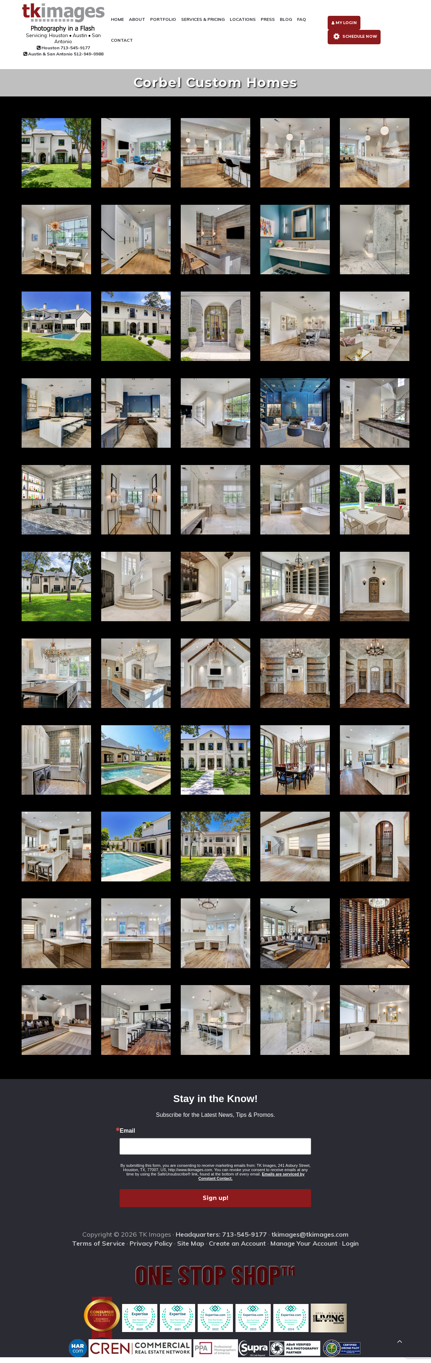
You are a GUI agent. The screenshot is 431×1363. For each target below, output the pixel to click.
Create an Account (237, 1249)
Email (127, 1136)
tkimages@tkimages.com (310, 1240)
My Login (343, 25)
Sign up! (215, 1203)
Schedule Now (353, 41)
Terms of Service (98, 1249)
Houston (56, 48)
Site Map (190, 1249)
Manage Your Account (303, 1249)
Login (350, 1249)
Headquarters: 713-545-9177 (221, 1240)
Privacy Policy (151, 1249)
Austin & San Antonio (56, 57)
